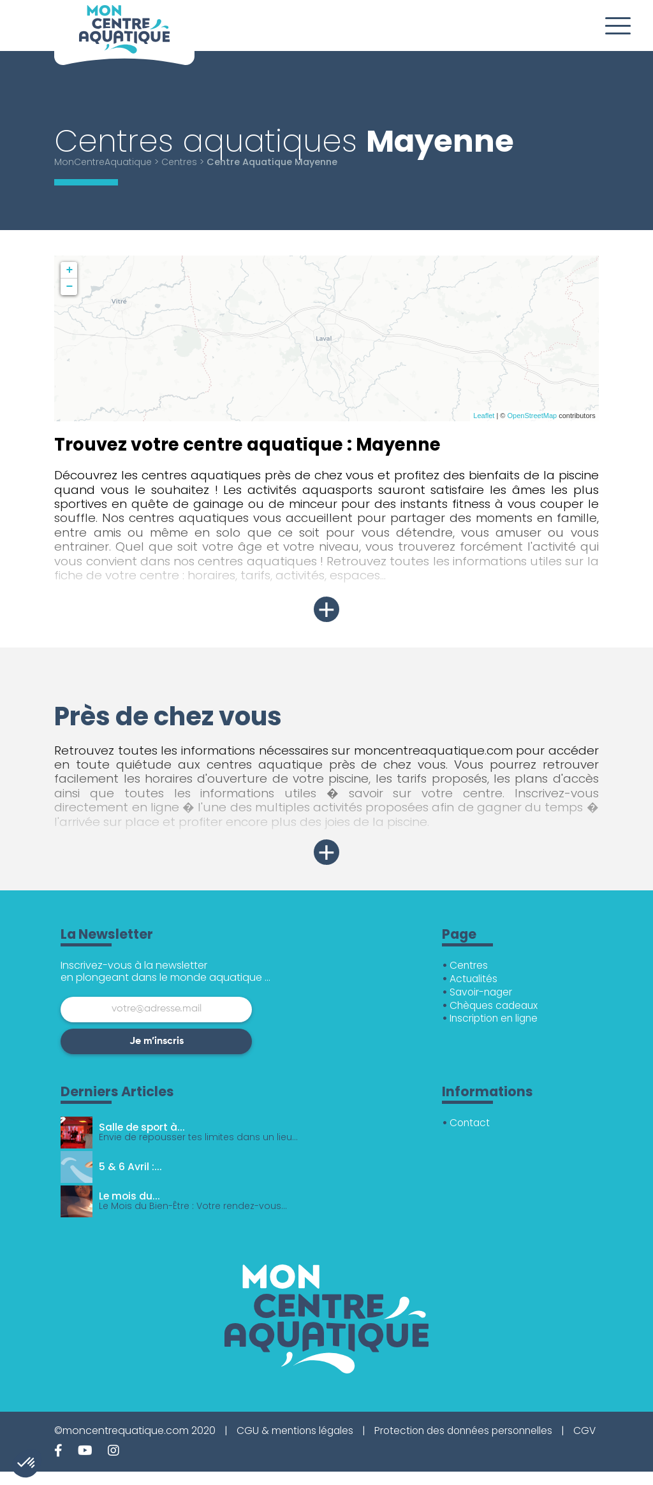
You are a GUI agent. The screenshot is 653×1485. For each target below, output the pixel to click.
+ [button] (69, 270)
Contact (471, 1122)
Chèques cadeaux (496, 1005)
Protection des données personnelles (470, 1430)
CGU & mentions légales (296, 1430)
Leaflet (483, 415)
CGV (65, 1444)
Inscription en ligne (496, 1018)
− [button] (69, 286)
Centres (183, 162)
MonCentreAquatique (104, 162)
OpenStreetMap (532, 415)
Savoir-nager (482, 992)
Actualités (474, 978)
